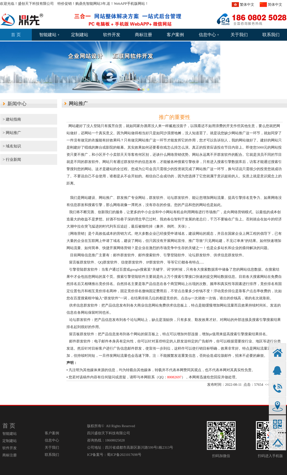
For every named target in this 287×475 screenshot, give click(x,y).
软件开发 (111, 34)
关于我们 (239, 34)
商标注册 (143, 34)
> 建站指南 (12, 119)
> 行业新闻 (12, 159)
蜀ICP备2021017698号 (124, 455)
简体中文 (275, 4)
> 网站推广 (12, 133)
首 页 (16, 34)
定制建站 (79, 34)
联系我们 (271, 34)
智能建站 (49, 35)
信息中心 (209, 35)
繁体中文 (247, 4)
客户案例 (175, 34)
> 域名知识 (12, 146)
